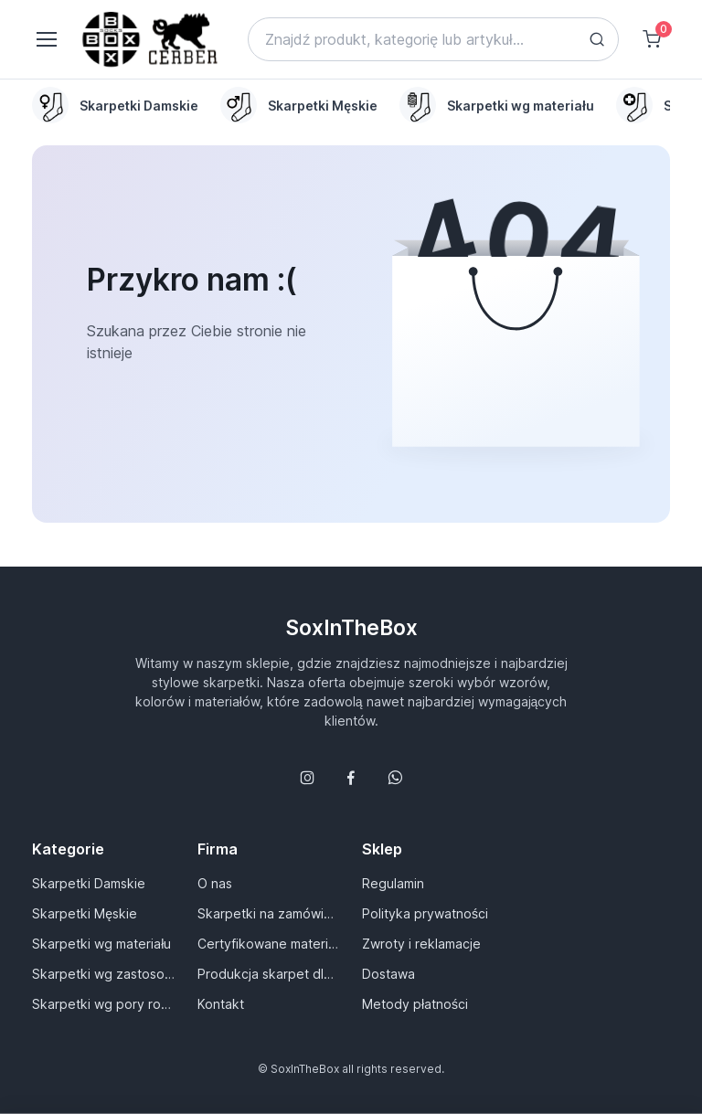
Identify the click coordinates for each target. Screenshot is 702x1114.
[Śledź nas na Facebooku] (351, 777)
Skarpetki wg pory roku (103, 1004)
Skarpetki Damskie (88, 883)
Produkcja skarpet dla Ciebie (268, 973)
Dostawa (388, 973)
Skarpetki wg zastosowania (103, 973)
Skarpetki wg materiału (101, 943)
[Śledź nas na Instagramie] (307, 777)
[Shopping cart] (651, 39)
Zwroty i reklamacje (421, 943)
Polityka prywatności (425, 913)
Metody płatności (415, 1004)
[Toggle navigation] (45, 39)
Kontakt (220, 1004)
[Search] (433, 39)
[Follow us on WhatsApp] (395, 777)
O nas (214, 883)
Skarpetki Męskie (84, 913)
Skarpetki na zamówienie (268, 913)
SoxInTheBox (351, 627)
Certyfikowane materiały (268, 943)
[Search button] (597, 39)
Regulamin (393, 883)
